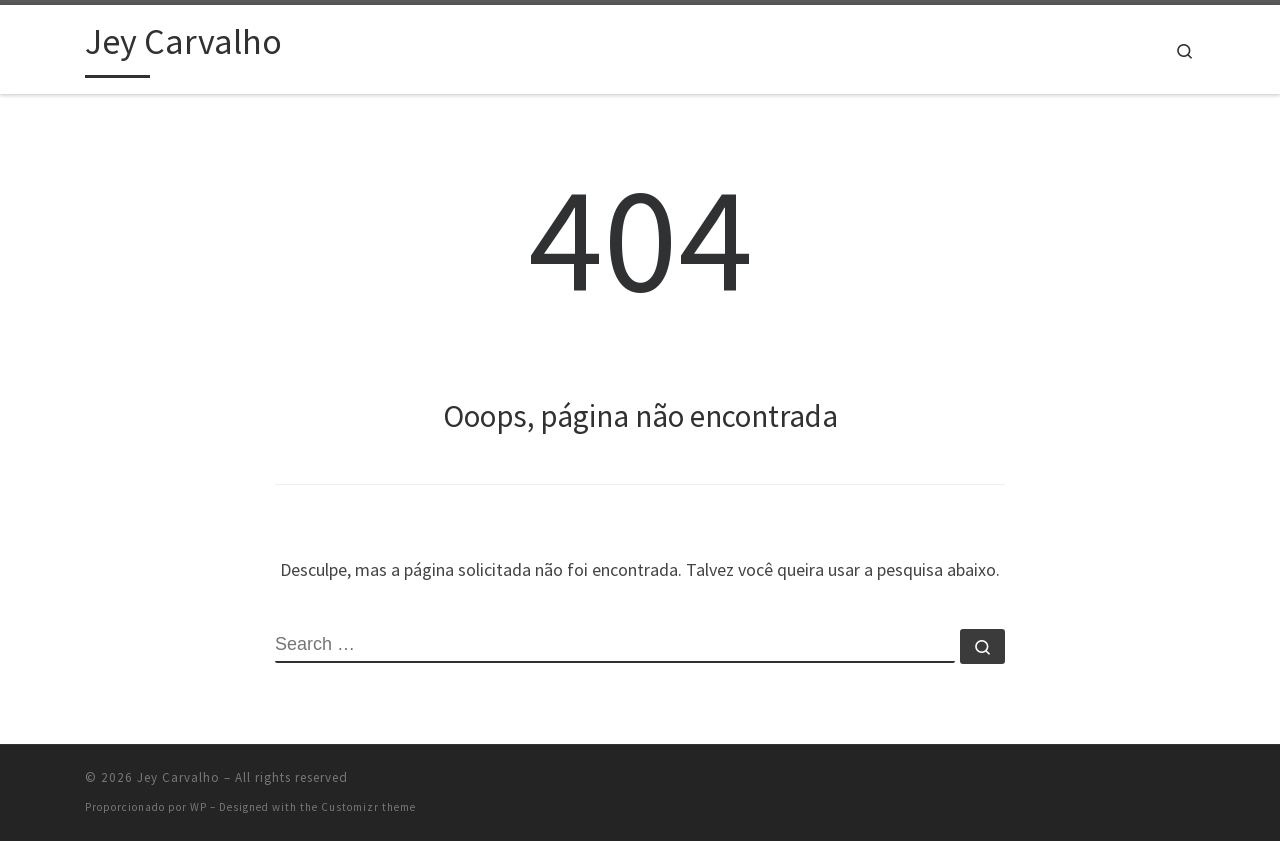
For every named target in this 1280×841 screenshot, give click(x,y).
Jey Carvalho (178, 777)
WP (198, 807)
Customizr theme (368, 807)
